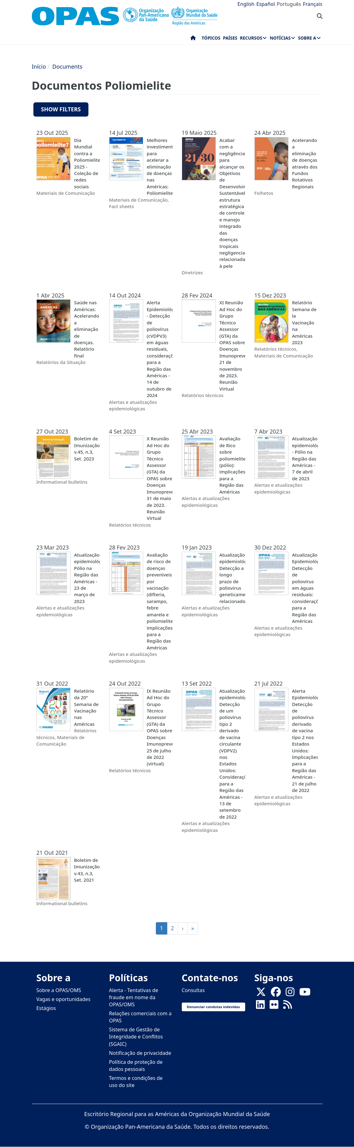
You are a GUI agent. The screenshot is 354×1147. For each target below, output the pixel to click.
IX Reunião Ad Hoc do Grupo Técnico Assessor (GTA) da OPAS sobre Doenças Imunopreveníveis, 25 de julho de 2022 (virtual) (160, 727)
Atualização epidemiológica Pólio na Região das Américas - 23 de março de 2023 (87, 578)
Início (39, 66)
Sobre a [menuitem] (307, 38)
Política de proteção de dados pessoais (136, 1065)
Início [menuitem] (193, 39)
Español (265, 4)
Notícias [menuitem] (280, 38)
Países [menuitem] (230, 38)
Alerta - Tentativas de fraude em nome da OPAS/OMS (133, 997)
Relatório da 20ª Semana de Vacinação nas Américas (86, 707)
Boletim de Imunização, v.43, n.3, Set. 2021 (87, 870)
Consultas (193, 990)
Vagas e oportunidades (63, 999)
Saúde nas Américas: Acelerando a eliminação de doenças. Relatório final (86, 328)
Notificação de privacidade (140, 1053)
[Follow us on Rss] (287, 1006)
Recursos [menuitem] (251, 38)
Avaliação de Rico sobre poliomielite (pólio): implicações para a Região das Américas (232, 464)
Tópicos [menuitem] (211, 38)
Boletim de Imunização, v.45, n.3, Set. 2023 (87, 448)
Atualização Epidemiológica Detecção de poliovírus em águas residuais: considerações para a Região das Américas (305, 588)
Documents (67, 66)
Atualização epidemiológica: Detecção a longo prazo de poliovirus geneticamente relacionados (232, 578)
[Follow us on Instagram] (290, 993)
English (245, 4)
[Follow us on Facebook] (276, 993)
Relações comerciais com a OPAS (140, 1017)
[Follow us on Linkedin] (260, 1006)
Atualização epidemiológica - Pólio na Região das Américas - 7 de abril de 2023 (305, 458)
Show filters (61, 109)
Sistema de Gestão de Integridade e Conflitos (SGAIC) (136, 1036)
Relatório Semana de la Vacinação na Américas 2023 (304, 322)
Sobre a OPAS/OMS (58, 990)
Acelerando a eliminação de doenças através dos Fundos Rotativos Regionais (305, 163)
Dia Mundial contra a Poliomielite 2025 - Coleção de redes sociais (87, 163)
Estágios (46, 1008)
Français (312, 4)
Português (289, 4)
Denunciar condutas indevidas (213, 1006)
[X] (261, 993)
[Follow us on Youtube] (304, 993)
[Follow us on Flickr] (274, 1006)
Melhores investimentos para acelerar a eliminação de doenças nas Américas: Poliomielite (160, 166)
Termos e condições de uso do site (136, 1082)
